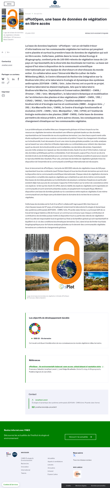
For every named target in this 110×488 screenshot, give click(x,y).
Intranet (50, 471)
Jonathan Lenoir (7, 65)
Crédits (68, 486)
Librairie (50, 465)
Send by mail (3, 82)
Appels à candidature (55, 461)
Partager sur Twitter (8, 79)
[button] (10, 484)
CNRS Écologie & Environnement (27, 459)
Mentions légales (80, 486)
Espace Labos (53, 474)
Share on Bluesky (3, 79)
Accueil (28, 14)
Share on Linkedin (13, 79)
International (25, 470)
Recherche (25, 463)
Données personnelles (98, 486)
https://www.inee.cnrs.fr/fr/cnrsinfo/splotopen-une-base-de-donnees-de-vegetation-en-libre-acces (8, 82)
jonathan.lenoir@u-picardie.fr (46, 407)
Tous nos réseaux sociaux (82, 460)
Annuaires (51, 468)
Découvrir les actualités (78, 437)
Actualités (38, 14)
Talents (23, 473)
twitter (74, 455)
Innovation (25, 467)
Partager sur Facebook (18, 79)
